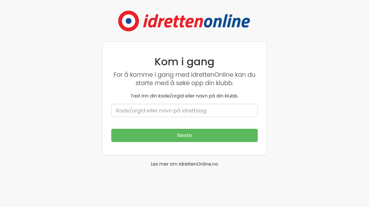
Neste (184, 135)
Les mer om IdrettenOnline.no (184, 164)
